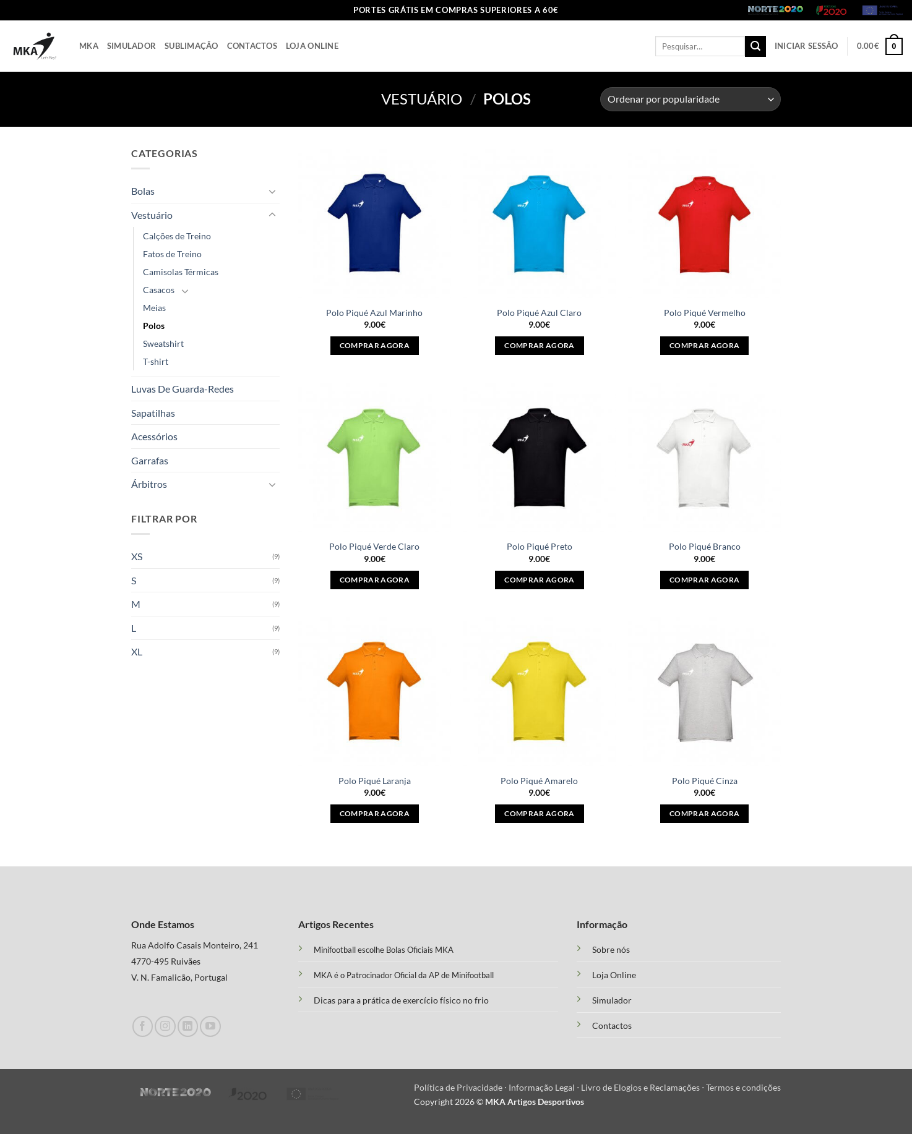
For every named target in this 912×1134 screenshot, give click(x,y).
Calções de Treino (177, 236)
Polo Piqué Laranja (374, 780)
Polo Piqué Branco (705, 546)
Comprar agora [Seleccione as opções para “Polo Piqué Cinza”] (704, 813)
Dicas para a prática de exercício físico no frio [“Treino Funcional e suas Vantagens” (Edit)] (401, 1000)
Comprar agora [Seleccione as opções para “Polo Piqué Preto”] (539, 580)
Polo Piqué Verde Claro (374, 546)
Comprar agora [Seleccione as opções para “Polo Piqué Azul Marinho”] (375, 345)
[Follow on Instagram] (165, 1026)
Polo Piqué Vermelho (705, 312)
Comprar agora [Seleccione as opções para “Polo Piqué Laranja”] (375, 813)
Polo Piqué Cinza (705, 780)
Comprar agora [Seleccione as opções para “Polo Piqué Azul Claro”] (539, 345)
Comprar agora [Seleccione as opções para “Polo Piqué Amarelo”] (539, 813)
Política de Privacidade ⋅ (461, 1087)
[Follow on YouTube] (210, 1026)
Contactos (252, 46)
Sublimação (191, 46)
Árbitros (149, 484)
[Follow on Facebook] (142, 1026)
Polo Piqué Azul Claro (539, 312)
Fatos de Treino (172, 254)
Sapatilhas (153, 413)
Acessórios (154, 436)
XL (136, 651)
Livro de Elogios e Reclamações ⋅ (643, 1087)
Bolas (143, 191)
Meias (154, 307)
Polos (154, 325)
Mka (88, 46)
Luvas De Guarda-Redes (182, 388)
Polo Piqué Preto (539, 546)
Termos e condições (743, 1087)
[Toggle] (272, 191)
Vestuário (421, 99)
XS (136, 556)
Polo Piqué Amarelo (539, 780)
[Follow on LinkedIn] (188, 1026)
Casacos (158, 289)
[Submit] (755, 46)
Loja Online (312, 46)
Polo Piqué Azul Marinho (374, 312)
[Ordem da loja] (690, 99)
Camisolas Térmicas (180, 271)
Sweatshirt (163, 343)
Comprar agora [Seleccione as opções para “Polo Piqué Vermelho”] (704, 345)
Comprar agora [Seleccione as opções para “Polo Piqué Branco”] (704, 580)
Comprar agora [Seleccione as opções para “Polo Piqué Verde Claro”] (375, 580)
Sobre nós (611, 950)
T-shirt (155, 361)
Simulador (131, 46)
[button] (806, 46)
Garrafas (149, 460)
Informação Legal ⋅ (545, 1087)
